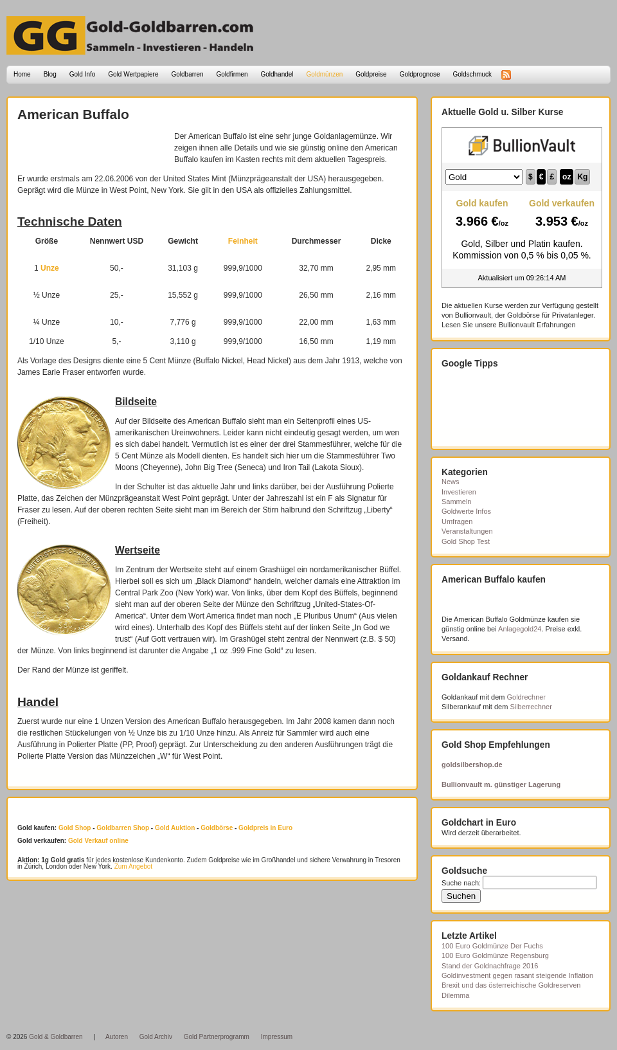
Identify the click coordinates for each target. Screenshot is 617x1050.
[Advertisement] (92, 150)
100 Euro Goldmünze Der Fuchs (492, 946)
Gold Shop (74, 827)
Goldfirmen (232, 74)
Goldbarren (188, 74)
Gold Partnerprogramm (216, 1036)
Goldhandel (276, 74)
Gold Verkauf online (98, 840)
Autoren (116, 1036)
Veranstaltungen (467, 531)
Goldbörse (217, 827)
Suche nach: (461, 883)
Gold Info (82, 74)
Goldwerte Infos (466, 511)
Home (22, 74)
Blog (50, 74)
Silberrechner (530, 707)
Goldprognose (420, 74)
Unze (49, 268)
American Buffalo (73, 114)
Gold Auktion (175, 827)
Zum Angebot (133, 866)
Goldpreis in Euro (265, 827)
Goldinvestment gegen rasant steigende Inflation (517, 975)
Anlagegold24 (519, 629)
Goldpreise (370, 74)
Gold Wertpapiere (133, 74)
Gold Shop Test (466, 541)
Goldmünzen (325, 74)
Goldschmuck (472, 74)
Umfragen (457, 521)
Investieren (459, 492)
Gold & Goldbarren (55, 1036)
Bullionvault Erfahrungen (537, 325)
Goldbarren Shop (122, 827)
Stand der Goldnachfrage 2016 (490, 966)
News (451, 481)
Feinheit (243, 241)
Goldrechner (526, 697)
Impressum (276, 1036)
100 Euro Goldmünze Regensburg (495, 955)
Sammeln (456, 501)
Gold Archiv (155, 1036)
